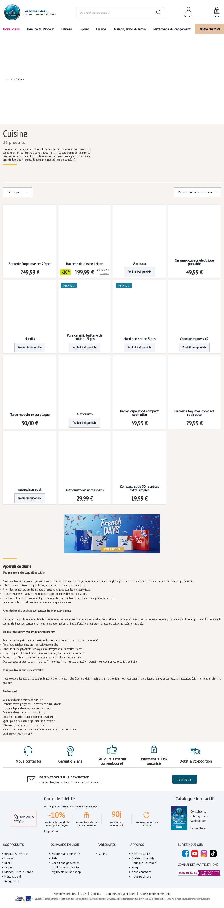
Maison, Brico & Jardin (130, 29)
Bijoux (84, 29)
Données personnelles (120, 888)
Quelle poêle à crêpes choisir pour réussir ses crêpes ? (29, 719)
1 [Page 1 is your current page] (103, 502)
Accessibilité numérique (154, 888)
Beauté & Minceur (40, 29)
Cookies (96, 888)
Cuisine (101, 29)
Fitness (66, 29)
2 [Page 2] (113, 502)
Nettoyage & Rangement (173, 29)
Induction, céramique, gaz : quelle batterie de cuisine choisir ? (33, 702)
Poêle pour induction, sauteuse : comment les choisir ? (29, 715)
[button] (104, 502)
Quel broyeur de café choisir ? (17, 732)
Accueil (10, 37)
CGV (83, 888)
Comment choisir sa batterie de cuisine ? (23, 698)
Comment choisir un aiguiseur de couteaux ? (24, 711)
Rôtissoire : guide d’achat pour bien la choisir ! (25, 724)
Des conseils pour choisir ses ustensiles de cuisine (27, 707)
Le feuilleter (198, 822)
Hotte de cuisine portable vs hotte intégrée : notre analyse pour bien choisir (40, 728)
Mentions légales (65, 888)
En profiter (51, 820)
